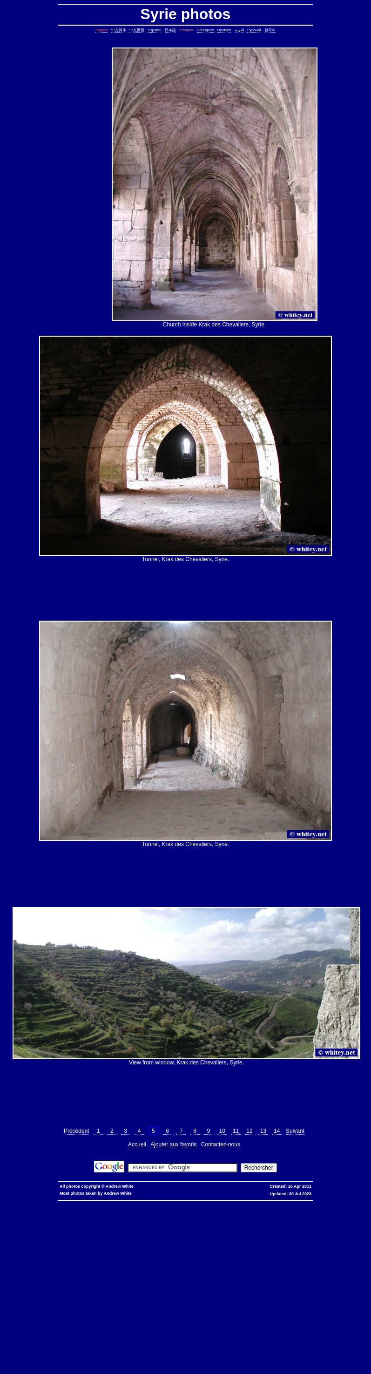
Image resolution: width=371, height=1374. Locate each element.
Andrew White (120, 1186)
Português (205, 30)
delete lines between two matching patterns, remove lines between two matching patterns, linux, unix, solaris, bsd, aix (236, 1248)
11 (236, 1131)
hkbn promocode (128, 1203)
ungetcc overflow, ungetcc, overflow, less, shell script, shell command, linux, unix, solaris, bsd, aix (93, 1289)
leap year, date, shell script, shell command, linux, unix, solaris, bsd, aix (130, 1229)
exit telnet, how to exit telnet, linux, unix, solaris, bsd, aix (206, 1345)
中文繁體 (136, 30)
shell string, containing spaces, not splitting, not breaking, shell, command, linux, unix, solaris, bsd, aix (252, 1319)
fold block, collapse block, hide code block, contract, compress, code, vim (146, 1356)
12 (249, 1131)
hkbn (173, 1203)
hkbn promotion (156, 1203)
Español (154, 30)
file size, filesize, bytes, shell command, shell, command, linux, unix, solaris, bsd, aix (286, 1274)
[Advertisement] (73, 187)
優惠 (250, 1203)
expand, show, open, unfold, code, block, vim (52, 1360)
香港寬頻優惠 (266, 1203)
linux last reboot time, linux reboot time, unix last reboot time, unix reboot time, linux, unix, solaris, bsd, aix (220, 1311)
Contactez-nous (220, 1144)
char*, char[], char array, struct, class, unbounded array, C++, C (148, 1237)
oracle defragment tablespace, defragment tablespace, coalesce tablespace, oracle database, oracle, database (192, 1308)
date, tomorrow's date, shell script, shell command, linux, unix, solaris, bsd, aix (254, 1229)
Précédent (76, 1131)
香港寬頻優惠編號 (293, 1203)
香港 (232, 1203)
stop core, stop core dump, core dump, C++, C (54, 1226)
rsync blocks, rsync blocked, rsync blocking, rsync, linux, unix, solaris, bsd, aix (152, 1274)
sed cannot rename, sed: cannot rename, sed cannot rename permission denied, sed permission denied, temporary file (210, 1315)
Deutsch (224, 30)
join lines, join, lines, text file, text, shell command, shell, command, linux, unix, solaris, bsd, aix (167, 1255)
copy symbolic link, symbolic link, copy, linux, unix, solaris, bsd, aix (229, 1222)
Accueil (137, 1144)
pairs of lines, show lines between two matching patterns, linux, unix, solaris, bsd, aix (87, 1259)
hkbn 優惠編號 (191, 1203)
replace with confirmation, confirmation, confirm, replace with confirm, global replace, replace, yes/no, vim (177, 1360)
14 (277, 1131)
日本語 (170, 30)
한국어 (270, 30)
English (101, 30)
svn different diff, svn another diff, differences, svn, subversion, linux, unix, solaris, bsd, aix (144, 1326)
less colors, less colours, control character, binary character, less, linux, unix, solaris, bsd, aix (107, 1285)
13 (263, 1131)
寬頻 (241, 1203)
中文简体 (118, 30)
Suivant (295, 1131)
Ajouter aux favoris (173, 1144)
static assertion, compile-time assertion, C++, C (316, 1218)
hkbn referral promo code (31, 1203)
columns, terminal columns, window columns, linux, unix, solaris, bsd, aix (64, 1352)
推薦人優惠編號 (322, 1203)
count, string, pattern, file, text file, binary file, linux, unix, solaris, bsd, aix (78, 1248)
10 (222, 1131)
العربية (239, 30)
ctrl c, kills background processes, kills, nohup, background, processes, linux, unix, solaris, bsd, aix (175, 1226)
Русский (254, 30)
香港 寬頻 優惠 (216, 1203)
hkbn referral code (68, 1203)
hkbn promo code (98, 1203)
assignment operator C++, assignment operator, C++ (89, 1211)
